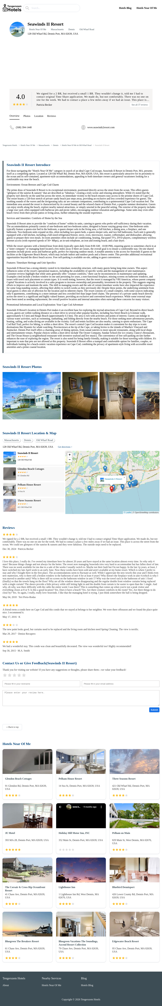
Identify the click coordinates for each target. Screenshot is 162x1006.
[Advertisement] (81, 63)
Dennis (72, 29)
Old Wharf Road (86, 29)
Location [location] (38, 116)
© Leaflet (127, 512)
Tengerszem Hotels (10, 145)
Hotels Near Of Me (147, 8)
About (6, 985)
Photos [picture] (26, 116)
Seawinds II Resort (102, 145)
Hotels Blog (125, 8)
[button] (112, 489)
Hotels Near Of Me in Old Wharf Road (76, 145)
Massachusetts (57, 29)
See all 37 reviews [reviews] (140, 105)
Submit (154, 710)
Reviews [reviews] (51, 116)
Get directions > (65, 447)
